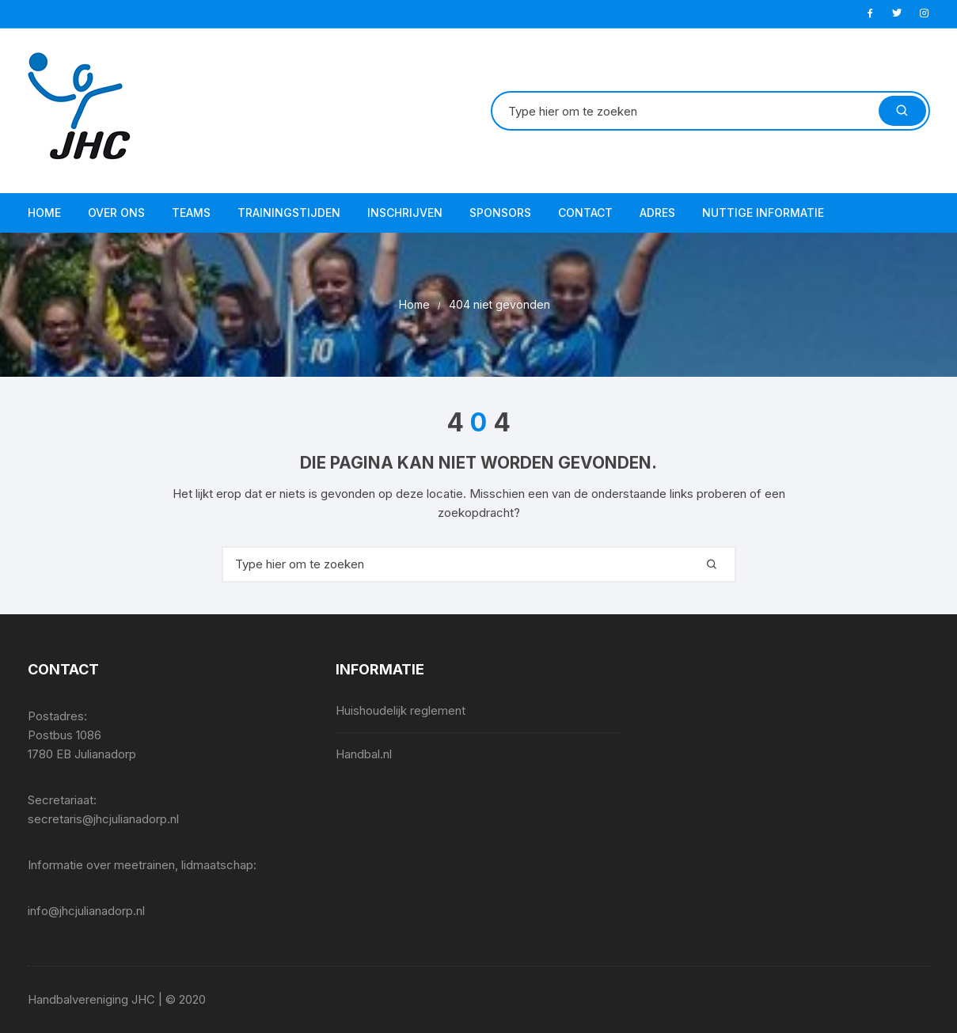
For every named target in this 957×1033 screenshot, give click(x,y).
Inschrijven (404, 212)
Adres (657, 212)
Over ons (116, 212)
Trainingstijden (288, 212)
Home (44, 212)
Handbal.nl (364, 753)
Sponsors (500, 212)
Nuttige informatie (763, 212)
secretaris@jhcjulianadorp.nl (103, 818)
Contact (585, 212)
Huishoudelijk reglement (400, 710)
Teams (191, 212)
